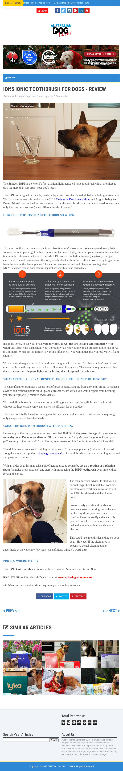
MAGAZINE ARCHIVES (17, 118)
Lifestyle (12, 94)
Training (11, 86)
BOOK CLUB (12, 110)
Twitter (61, 596)
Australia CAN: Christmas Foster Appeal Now (28, 3)
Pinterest (78, 596)
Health (10, 78)
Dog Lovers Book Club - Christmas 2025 (72, 3)
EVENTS (11, 102)
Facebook (44, 596)
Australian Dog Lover (61, 766)
